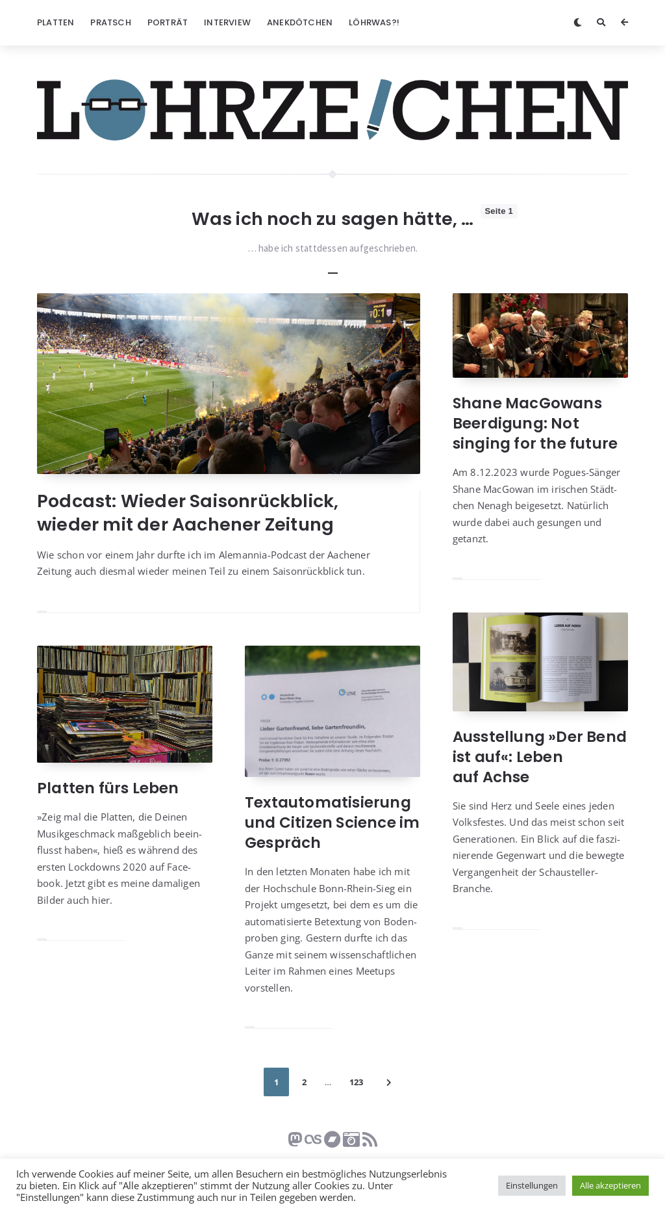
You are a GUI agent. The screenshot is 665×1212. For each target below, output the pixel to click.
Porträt (167, 22)
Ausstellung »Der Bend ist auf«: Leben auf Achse (540, 756)
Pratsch (110, 22)
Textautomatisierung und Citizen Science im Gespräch (332, 822)
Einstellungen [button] (532, 1185)
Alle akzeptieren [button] (610, 1185)
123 (356, 1082)
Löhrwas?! (374, 22)
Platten (55, 22)
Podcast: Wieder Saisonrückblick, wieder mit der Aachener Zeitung (187, 512)
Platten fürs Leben (108, 788)
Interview (227, 22)
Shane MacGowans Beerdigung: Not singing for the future (535, 423)
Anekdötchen (299, 22)
